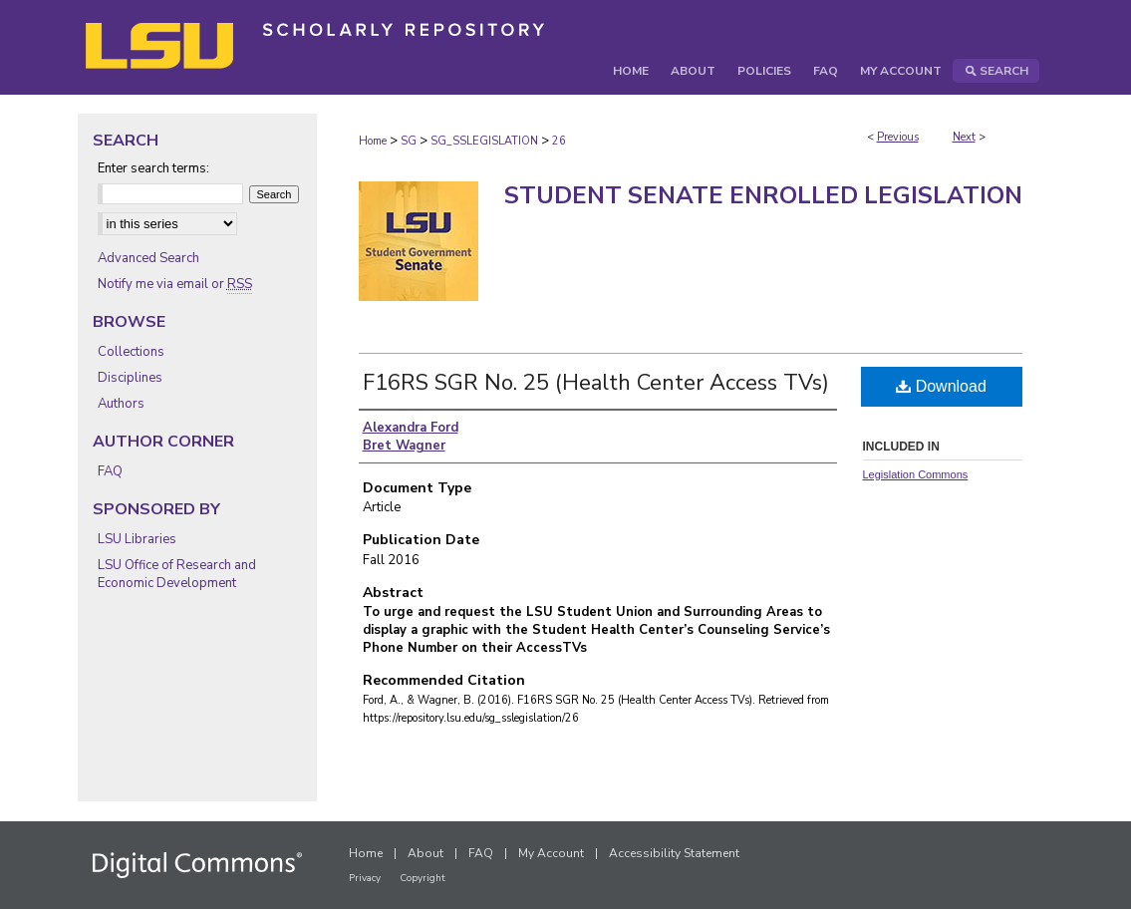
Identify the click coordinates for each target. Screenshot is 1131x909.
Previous (898, 137)
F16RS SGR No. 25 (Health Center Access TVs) (596, 383)
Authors (121, 404)
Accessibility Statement (674, 853)
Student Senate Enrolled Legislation (763, 195)
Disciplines (130, 378)
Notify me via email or (175, 284)
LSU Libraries (137, 539)
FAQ (110, 471)
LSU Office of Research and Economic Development (177, 574)
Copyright (422, 878)
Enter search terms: (153, 168)
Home (373, 141)
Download (941, 386)
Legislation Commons (916, 474)
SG (409, 141)
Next (964, 137)
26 (559, 141)
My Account (551, 853)
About (425, 853)
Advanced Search (148, 258)
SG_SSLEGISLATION (484, 141)
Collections (131, 352)
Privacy (365, 878)
